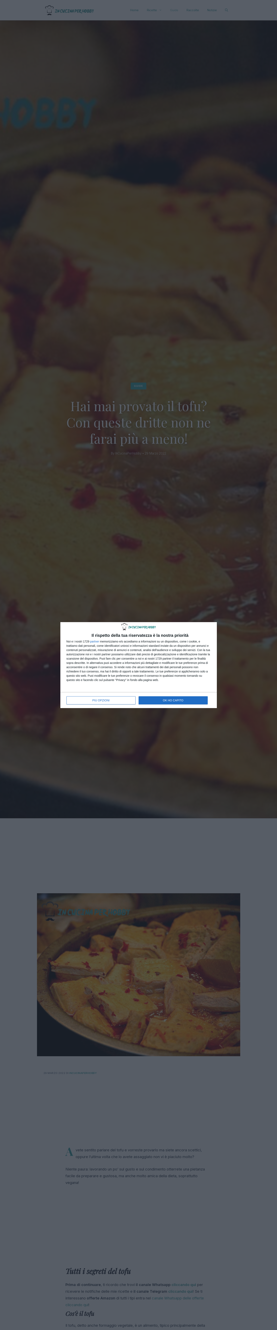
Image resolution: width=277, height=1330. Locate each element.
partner (94, 641)
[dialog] (138, 665)
